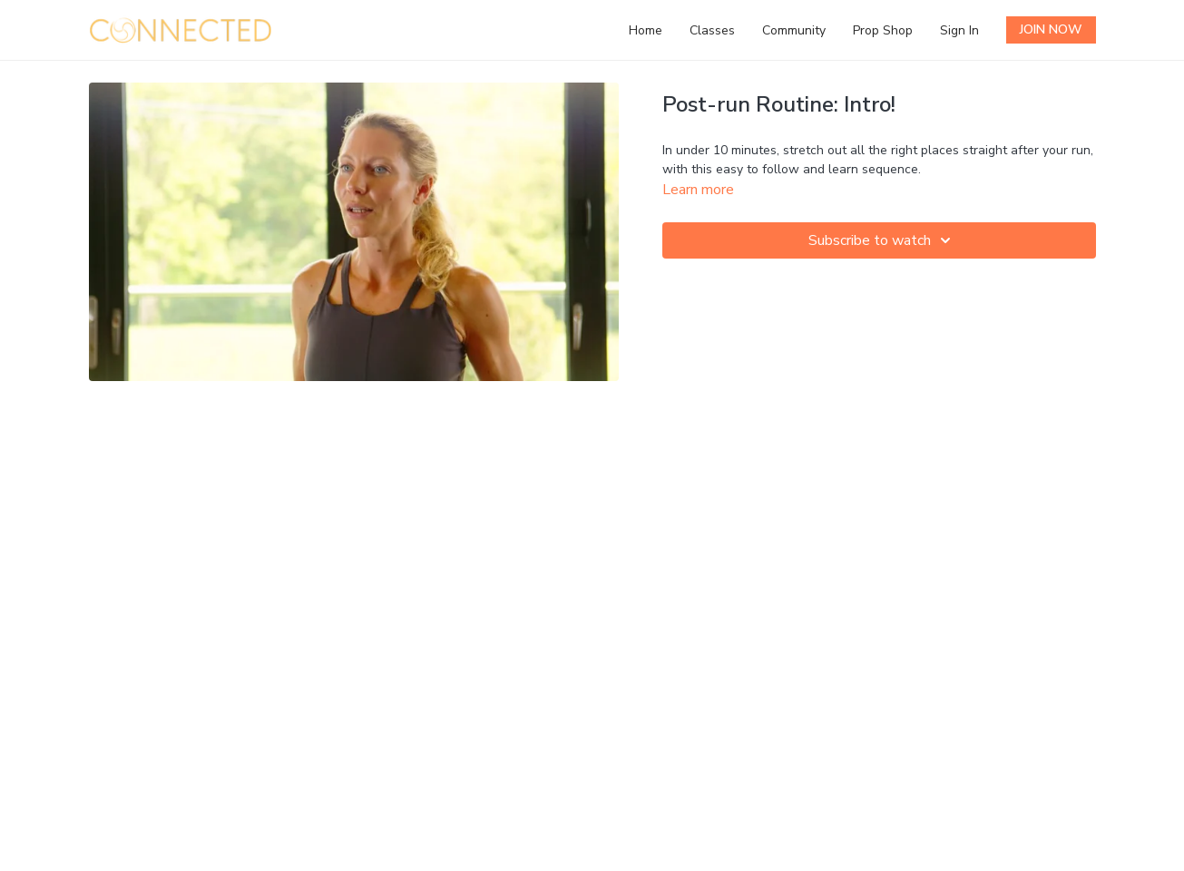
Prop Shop (883, 30)
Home (645, 30)
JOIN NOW (1051, 29)
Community (794, 30)
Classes (712, 30)
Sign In (959, 30)
